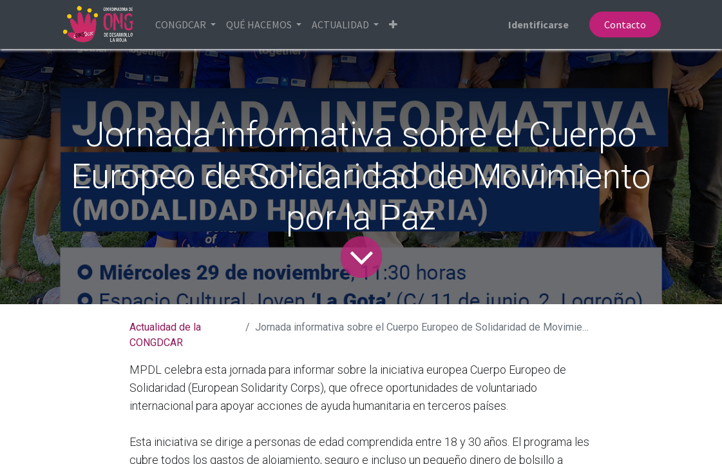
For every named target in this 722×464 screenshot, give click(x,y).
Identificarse (538, 24)
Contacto (625, 24)
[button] (393, 24)
